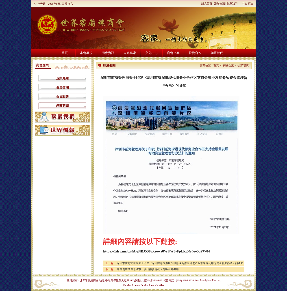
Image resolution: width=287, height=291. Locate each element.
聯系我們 (232, 3)
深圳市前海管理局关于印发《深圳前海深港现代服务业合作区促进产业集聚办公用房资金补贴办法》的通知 (180, 263)
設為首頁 (206, 3)
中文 (244, 3)
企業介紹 (62, 78)
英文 (250, 3)
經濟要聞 (62, 106)
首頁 (64, 53)
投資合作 (195, 53)
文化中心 (151, 53)
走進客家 (130, 53)
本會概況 (86, 53)
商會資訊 (108, 53)
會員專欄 (62, 87)
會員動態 (62, 96)
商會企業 (173, 53)
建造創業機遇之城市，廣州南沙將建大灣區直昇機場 (148, 269)
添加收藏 (219, 3)
